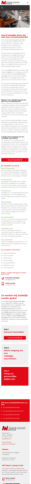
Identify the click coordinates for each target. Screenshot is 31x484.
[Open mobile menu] (2, 7)
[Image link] (13, 428)
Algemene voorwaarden (8, 444)
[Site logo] (10, 2)
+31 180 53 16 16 (10, 480)
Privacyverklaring (6, 442)
